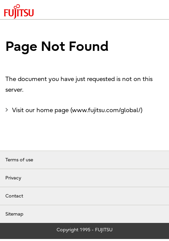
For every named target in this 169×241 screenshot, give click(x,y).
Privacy (13, 178)
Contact (14, 196)
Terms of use (19, 160)
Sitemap (14, 214)
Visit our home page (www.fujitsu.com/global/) (77, 110)
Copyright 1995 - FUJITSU (84, 230)
